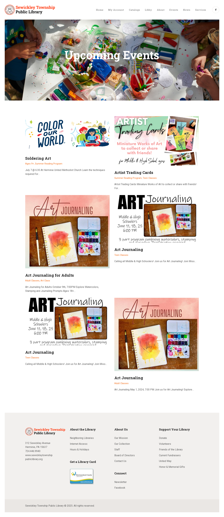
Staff (117, 449)
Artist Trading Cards (133, 172)
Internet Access (78, 443)
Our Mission (121, 438)
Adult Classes (121, 383)
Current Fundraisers (170, 455)
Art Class (45, 280)
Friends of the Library (171, 449)
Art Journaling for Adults (49, 275)
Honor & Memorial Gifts (172, 466)
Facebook (119, 487)
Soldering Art (38, 158)
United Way (165, 461)
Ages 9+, (30, 163)
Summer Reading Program (48, 163)
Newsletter (120, 482)
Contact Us (120, 461)
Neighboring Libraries (82, 438)
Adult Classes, (33, 280)
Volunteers (165, 443)
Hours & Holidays (79, 449)
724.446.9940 (32, 451)
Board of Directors (124, 455)
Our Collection (122, 443)
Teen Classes (150, 178)
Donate (163, 438)
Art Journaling (128, 249)
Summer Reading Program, (128, 178)
